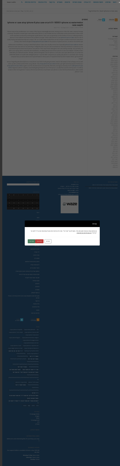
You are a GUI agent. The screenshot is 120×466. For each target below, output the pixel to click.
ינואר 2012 (112, 153)
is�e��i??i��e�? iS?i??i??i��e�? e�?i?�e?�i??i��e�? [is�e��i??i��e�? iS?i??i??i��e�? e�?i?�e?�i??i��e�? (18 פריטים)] (21, 395)
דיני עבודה (34, 252)
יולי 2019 (113, 69)
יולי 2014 (113, 127)
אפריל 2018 (112, 97)
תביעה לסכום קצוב (32, 249)
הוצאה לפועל (34, 236)
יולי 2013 (113, 147)
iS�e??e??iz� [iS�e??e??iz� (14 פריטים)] (33, 393)
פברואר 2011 (112, 157)
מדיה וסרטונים (33, 307)
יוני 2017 (113, 101)
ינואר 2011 (112, 159)
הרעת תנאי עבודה (32, 265)
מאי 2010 (113, 165)
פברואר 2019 (112, 77)
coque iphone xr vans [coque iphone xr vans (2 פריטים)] (13, 345)
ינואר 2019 (112, 79)
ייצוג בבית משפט (33, 226)
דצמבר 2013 (112, 141)
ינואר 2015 (112, 115)
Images (113, 41)
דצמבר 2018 (112, 81)
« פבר (35, 212)
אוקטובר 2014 (111, 121)
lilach (53, 27)
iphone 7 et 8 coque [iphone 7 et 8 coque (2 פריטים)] (31, 382)
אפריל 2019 (112, 73)
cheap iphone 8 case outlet (37, 41)
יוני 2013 (113, 149)
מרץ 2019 (112, 75)
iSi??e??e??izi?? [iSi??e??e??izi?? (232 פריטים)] (33, 387)
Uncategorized (62, 27)
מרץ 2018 (112, 99)
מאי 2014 (113, 131)
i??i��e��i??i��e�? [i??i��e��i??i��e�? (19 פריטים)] (13, 369)
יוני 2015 (113, 105)
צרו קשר (35, 301)
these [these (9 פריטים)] (22, 405)
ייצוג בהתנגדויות (33, 229)
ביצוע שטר (34, 246)
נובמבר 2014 (112, 119)
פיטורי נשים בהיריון (32, 268)
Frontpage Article (110, 39)
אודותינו (35, 220)
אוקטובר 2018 (111, 85)
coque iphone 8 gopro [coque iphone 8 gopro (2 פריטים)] (12, 337)
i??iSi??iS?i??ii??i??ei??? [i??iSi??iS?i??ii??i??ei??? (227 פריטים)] (31, 367)
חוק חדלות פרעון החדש (31, 239)
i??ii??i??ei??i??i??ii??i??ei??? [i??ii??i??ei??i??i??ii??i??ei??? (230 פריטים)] (30, 361)
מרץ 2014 (112, 135)
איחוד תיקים (34, 233)
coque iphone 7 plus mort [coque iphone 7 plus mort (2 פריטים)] (29, 335)
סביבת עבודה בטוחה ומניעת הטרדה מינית (27, 274)
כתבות (35, 310)
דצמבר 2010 (112, 161)
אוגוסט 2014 (112, 125)
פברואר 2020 (112, 59)
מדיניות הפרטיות (33, 313)
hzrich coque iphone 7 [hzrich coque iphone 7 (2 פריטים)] (30, 353)
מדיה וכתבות (34, 304)
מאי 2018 (113, 95)
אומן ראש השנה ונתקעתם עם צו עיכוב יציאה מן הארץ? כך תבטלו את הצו (21, 297)
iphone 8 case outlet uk (69, 44)
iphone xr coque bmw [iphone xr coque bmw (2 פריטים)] (18, 382)
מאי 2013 (113, 151)
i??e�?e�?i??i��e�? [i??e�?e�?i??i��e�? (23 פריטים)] (31, 359)
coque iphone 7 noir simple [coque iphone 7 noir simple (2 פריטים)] (14, 332)
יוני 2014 (113, 129)
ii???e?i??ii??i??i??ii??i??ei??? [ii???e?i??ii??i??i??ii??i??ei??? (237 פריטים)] (30, 375)
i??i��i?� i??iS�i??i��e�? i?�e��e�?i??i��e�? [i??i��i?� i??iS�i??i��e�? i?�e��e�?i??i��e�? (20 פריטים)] (23, 372)
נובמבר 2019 (112, 61)
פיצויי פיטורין (34, 255)
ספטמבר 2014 (111, 123)
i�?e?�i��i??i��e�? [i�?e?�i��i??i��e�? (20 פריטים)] (30, 398)
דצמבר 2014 (112, 117)
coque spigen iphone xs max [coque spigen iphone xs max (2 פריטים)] (13, 348)
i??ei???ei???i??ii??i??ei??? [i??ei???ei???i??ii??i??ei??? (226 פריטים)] (20, 356)
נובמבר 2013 (112, 143)
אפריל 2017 (112, 103)
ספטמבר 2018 (111, 87)
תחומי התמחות (33, 223)
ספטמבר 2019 (111, 65)
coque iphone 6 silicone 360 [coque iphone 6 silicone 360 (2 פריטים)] (29, 332)
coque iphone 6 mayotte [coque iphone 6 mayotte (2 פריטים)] (14, 329)
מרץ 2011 (112, 155)
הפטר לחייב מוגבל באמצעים (30, 242)
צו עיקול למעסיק (33, 292)
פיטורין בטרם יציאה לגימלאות (30, 261)
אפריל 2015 (112, 109)
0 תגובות (70, 27)
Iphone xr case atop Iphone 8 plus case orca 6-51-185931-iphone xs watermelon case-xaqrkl (43, 23)
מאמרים (113, 49)
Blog (20, 11)
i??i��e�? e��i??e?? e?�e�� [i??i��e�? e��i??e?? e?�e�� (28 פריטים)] (28, 369)
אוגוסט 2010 (112, 163)
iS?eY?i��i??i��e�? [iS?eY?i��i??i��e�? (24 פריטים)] (18, 385)
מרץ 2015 (112, 111)
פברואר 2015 (112, 113)
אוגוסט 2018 (112, 89)
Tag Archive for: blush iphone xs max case (100, 11)
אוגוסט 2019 (112, 67)
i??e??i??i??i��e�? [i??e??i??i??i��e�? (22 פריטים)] (31, 356)
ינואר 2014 (112, 139)
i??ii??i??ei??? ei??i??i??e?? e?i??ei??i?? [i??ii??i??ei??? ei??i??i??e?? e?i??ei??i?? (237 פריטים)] (16, 359)
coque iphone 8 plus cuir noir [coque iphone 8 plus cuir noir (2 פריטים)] (28, 343)
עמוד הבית (24, 11)
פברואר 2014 (112, 137)
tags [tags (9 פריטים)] (27, 405)
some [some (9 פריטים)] (31, 405)
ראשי (36, 217)
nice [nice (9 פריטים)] (35, 405)
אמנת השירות (33, 280)
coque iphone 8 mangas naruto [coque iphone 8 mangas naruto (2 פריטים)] (28, 340)
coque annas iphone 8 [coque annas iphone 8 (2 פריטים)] (27, 329)
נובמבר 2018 (112, 83)
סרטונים (35, 283)
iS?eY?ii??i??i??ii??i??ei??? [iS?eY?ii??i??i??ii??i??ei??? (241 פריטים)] (31, 385)
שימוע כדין (34, 258)
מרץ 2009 (112, 167)
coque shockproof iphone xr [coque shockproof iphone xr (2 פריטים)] (29, 348)
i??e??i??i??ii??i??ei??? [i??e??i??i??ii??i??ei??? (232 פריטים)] (18, 353)
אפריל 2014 (112, 133)
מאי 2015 (113, 107)
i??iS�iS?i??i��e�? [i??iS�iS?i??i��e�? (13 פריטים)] (20, 367)
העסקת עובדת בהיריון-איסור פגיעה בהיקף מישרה (25, 271)
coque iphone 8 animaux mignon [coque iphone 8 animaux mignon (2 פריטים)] (28, 337)
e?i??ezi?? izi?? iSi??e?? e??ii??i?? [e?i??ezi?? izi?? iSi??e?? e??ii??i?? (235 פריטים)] (29, 351)
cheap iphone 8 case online (45, 64)
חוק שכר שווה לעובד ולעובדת (30, 277)
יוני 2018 (113, 93)
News (113, 43)
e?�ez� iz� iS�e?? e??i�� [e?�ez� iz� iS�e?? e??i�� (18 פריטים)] (13, 351)
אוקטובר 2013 (111, 145)
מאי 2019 (113, 71)
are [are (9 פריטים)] (35, 329)
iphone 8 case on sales (65, 37)
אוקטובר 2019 (111, 63)
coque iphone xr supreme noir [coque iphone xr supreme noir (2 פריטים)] (28, 345)
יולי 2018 (113, 91)
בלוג (114, 47)
